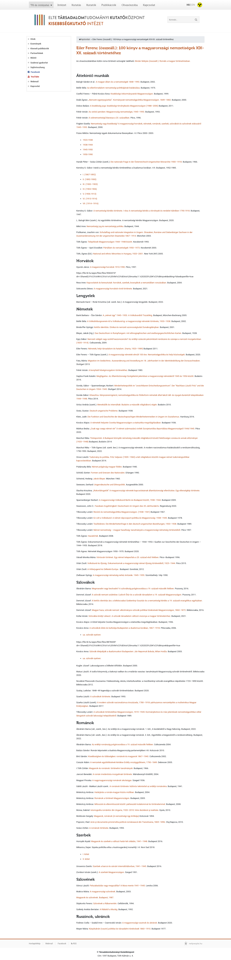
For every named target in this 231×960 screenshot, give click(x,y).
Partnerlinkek (36, 53)
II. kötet (86, 859)
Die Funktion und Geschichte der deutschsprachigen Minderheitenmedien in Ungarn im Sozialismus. (134, 416)
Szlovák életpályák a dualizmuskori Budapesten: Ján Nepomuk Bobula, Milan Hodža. (128, 651)
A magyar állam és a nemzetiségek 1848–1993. (118, 82)
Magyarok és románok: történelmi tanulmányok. (111, 768)
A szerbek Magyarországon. (112, 872)
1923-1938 (88, 140)
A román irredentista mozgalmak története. (113, 774)
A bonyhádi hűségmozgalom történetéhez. (108, 370)
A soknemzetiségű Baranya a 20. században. (109, 118)
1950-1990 (88, 154)
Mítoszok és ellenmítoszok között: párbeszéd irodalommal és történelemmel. (130, 804)
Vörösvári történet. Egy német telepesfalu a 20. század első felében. (127, 557)
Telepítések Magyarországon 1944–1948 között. (110, 242)
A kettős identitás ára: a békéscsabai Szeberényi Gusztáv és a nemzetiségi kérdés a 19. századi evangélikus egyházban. (147, 600)
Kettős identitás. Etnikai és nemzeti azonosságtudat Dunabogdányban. (126, 327)
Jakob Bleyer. (99, 478)
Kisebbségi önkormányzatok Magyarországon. (132, 94)
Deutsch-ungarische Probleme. (104, 411)
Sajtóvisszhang (37, 67)
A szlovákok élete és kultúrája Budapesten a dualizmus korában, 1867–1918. (124, 628)
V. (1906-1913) (89, 194)
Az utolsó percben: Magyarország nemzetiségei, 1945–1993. (117, 112)
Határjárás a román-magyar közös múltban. (114, 792)
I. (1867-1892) (89, 174)
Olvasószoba (130, 5)
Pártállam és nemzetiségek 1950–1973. (121, 248)
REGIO (33, 58)
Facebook (35, 72)
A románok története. (99, 828)
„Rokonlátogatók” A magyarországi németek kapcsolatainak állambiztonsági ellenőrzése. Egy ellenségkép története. (146, 490)
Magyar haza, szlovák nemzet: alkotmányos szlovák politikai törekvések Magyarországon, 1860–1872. (139, 610)
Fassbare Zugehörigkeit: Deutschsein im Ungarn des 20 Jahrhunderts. (127, 506)
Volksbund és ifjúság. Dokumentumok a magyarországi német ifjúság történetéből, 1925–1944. (131, 563)
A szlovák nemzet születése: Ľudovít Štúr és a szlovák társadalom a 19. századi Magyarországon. (137, 594)
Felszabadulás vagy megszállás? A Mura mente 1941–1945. (117, 885)
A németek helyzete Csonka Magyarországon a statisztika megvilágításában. (125, 422)
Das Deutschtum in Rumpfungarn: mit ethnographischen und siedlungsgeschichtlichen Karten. (138, 333)
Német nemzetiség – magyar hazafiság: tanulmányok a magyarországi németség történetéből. (137, 530)
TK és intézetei (39, 5)
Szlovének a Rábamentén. (105, 903)
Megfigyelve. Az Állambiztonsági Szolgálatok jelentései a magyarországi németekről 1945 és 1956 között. (146, 376)
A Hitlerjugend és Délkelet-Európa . (103, 569)
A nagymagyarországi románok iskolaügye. (112, 780)
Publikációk (108, 5)
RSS (74, 943)
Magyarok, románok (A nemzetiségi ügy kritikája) (116, 816)
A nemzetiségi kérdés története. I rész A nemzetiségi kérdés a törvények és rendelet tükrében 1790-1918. (142, 211)
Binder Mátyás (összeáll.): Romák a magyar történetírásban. (162, 61)
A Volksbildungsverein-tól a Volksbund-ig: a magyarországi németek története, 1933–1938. (129, 321)
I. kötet (86, 854)
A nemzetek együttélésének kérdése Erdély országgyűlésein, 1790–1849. (124, 762)
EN (193, 4)
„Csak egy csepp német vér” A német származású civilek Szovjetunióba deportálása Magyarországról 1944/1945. (142, 428)
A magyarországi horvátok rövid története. (113, 288)
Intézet (61, 5)
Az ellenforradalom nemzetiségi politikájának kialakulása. (113, 88)
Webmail (34, 81)
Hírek (32, 39)
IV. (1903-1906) (90, 189)
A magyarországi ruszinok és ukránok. (139, 923)
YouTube (35, 77)
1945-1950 (88, 149)
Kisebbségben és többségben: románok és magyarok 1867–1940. (118, 756)
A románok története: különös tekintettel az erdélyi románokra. (138, 786)
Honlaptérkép (34, 943)
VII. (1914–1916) (90, 203)
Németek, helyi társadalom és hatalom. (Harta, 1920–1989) (115, 348)
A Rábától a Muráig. (109, 909)
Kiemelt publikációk (39, 48)
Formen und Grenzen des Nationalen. (108, 472)
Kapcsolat (149, 5)
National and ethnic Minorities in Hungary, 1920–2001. (118, 253)
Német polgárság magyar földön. (107, 467)
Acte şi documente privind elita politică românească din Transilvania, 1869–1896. (127, 822)
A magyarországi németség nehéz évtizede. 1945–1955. (119, 575)
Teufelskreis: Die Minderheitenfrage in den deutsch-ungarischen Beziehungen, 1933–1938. (135, 524)
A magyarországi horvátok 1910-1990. (107, 267)
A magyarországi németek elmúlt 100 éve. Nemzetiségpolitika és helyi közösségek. (147, 354)
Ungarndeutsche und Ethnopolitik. (109, 484)
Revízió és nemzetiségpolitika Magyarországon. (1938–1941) (122, 512)
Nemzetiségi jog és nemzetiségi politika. (105, 226)
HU (188, 4)
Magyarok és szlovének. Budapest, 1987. (95, 897)
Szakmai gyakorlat (39, 63)
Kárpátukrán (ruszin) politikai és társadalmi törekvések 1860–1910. (120, 928)
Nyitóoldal (84, 39)
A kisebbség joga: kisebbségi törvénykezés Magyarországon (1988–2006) (124, 106)
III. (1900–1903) (90, 184)
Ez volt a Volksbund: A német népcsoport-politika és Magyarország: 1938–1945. (130, 518)
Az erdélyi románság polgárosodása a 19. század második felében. (123, 744)
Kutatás (76, 5)
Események (35, 44)
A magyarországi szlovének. (103, 891)
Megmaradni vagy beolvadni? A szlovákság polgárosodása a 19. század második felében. (133, 588)
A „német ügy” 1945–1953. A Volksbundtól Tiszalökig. (128, 315)
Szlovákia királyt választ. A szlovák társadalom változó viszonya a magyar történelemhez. (130, 616)
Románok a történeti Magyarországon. (112, 798)
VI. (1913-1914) (90, 198)
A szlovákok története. (100, 696)
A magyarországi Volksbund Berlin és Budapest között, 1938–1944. (130, 500)
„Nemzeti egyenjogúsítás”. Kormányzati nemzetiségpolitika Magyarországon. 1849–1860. (129, 100)
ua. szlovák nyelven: (92, 635)
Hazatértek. (93, 536)
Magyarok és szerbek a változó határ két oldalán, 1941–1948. (119, 841)
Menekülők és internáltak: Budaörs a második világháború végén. (127, 404)
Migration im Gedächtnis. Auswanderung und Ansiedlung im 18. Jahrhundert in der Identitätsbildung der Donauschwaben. (144, 360)
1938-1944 (88, 145)
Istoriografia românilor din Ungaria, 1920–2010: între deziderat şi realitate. (125, 810)
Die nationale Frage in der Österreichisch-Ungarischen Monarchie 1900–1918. (146, 162)
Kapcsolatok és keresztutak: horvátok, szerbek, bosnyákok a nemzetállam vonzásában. (127, 282)
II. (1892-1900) (89, 179)
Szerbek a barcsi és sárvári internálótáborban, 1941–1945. (120, 866)
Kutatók (91, 5)
